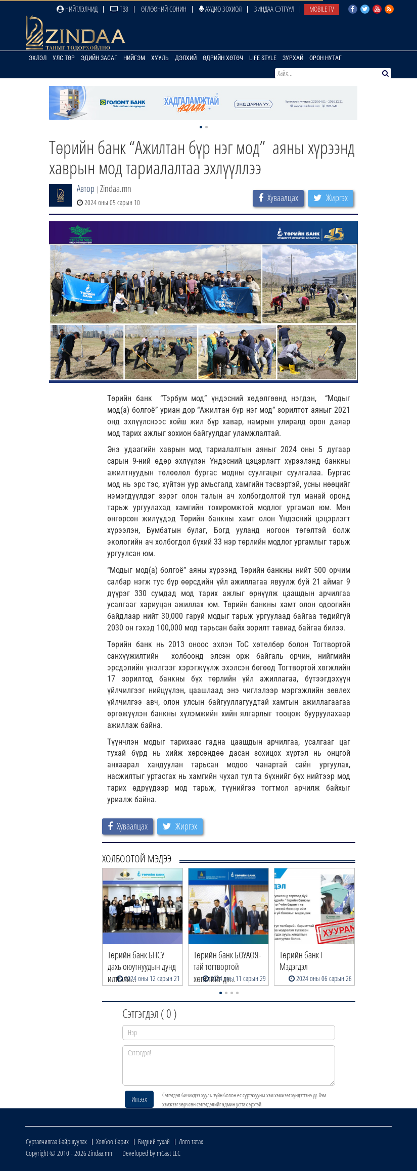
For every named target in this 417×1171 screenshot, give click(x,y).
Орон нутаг (325, 58)
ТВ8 (119, 9)
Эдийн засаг (99, 58)
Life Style (262, 58)
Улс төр (64, 58)
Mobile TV (321, 9)
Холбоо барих (112, 1141)
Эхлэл (38, 58)
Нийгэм (134, 58)
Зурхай (293, 58)
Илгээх (139, 1099)
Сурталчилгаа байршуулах (56, 1141)
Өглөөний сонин (164, 9)
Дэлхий (186, 58)
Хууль (160, 58)
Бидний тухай (154, 1141)
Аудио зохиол (220, 9)
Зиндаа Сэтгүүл (274, 9)
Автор (86, 188)
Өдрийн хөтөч (223, 58)
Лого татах (191, 1141)
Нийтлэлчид (77, 9)
